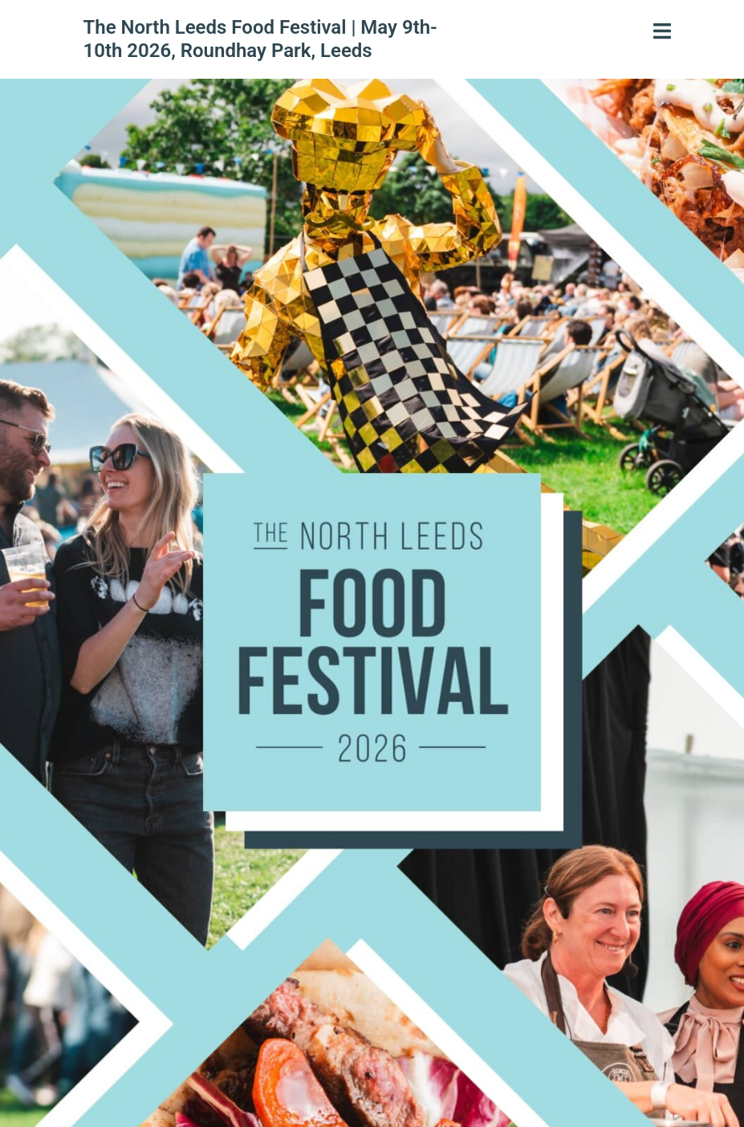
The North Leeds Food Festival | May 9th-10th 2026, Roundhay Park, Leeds (260, 39)
